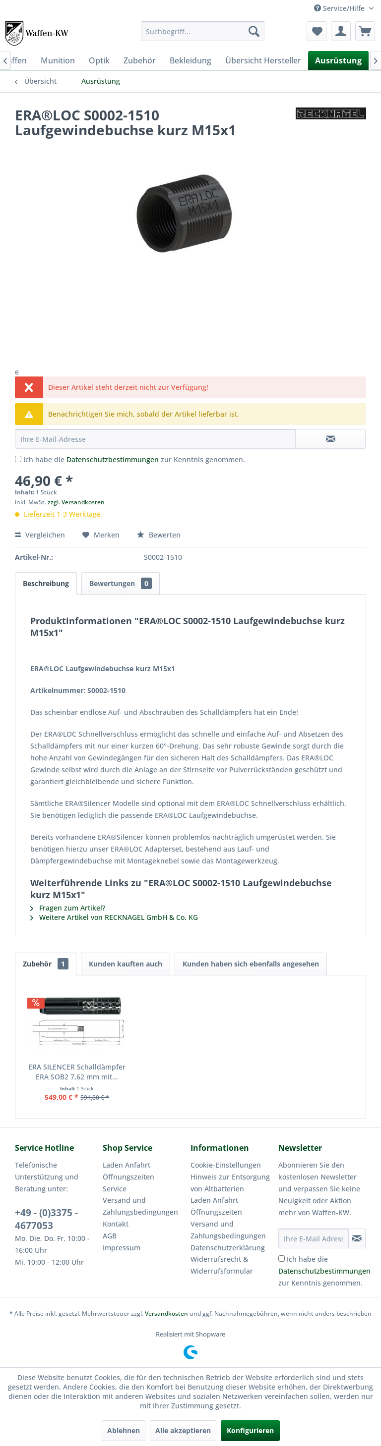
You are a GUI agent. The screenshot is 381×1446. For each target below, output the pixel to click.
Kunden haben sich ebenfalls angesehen (251, 963)
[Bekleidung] (190, 60)
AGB (110, 1235)
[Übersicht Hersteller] (263, 60)
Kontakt (115, 1224)
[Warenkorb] (365, 31)
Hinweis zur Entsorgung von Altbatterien (230, 1182)
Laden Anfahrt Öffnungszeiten (128, 1170)
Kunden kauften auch (125, 963)
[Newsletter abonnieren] (357, 1238)
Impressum (121, 1247)
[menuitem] (203, 31)
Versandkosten (166, 1313)
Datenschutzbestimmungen (112, 459)
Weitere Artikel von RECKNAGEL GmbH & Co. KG (114, 917)
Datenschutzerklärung (227, 1247)
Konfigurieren (250, 1430)
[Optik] (99, 60)
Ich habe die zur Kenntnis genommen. (134, 459)
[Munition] (58, 60)
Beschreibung (46, 583)
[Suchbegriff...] (203, 31)
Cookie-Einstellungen (225, 1165)
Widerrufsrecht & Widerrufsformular (221, 1265)
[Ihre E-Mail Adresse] (313, 1238)
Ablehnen (123, 1430)
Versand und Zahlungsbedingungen (140, 1206)
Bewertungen (120, 583)
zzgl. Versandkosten (76, 502)
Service (115, 1188)
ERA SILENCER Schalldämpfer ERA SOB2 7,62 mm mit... (77, 1071)
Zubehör (45, 963)
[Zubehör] (140, 60)
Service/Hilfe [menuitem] (340, 8)
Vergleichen (40, 534)
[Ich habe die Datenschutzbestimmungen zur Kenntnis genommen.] (18, 459)
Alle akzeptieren (183, 1430)
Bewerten (159, 534)
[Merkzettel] (316, 31)
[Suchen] (254, 31)
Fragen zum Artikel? (67, 907)
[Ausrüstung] (338, 60)
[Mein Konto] (341, 31)
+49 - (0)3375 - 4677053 (46, 1219)
